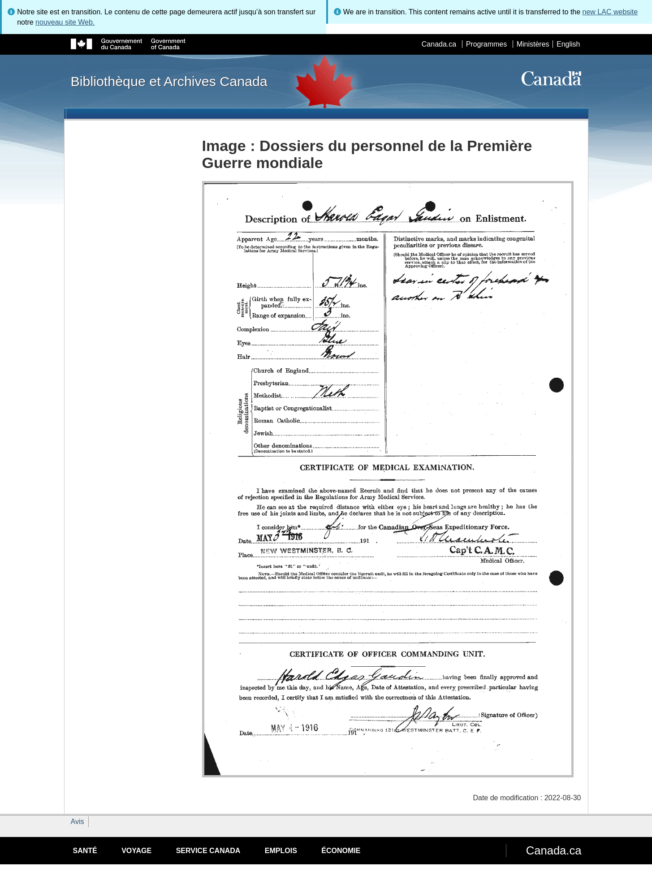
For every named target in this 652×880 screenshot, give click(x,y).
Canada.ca (439, 44)
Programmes (486, 44)
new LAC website (610, 12)
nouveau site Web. (65, 22)
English (568, 44)
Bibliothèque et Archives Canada (169, 81)
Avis (77, 821)
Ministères (533, 44)
